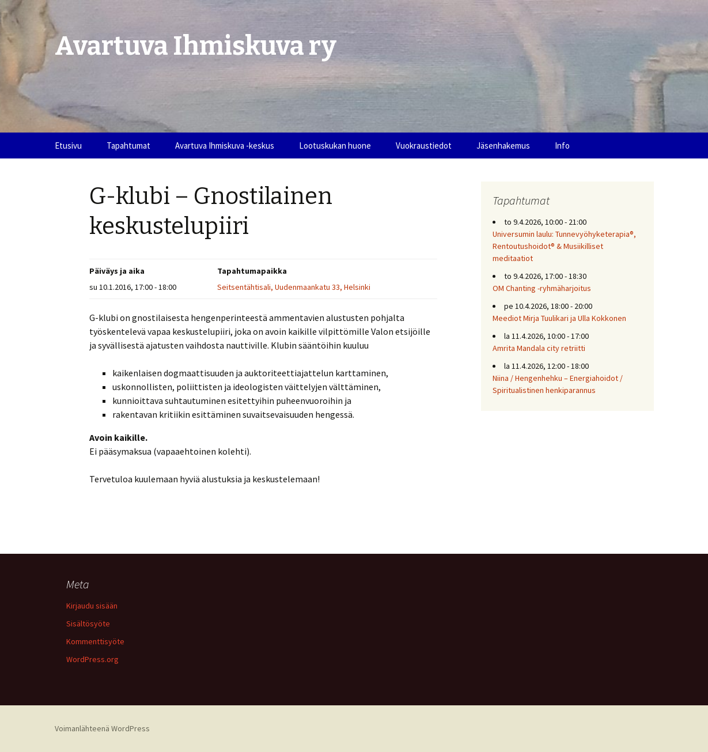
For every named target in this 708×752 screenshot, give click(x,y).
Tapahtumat (128, 145)
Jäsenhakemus (503, 145)
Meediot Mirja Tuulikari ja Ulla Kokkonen (559, 318)
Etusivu (68, 145)
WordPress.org (92, 659)
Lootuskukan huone (335, 145)
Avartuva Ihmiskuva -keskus (224, 145)
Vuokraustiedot (424, 145)
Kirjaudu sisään (92, 605)
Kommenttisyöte (95, 641)
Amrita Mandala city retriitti (539, 348)
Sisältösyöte (88, 623)
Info (562, 145)
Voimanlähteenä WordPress (102, 728)
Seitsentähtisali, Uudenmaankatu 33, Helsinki (293, 287)
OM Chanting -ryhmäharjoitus (542, 288)
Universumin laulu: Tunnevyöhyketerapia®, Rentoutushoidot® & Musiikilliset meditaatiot (564, 246)
